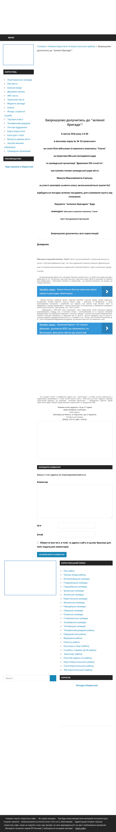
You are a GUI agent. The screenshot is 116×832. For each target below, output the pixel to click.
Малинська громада (74, 602)
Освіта (10, 107)
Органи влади (14, 87)
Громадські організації (18, 151)
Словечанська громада (76, 618)
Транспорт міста (15, 99)
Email (40, 534)
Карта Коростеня (16, 131)
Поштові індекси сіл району (78, 657)
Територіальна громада (19, 79)
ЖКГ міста (12, 95)
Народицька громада (75, 606)
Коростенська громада (75, 598)
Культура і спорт (15, 135)
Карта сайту (80, 828)
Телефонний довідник (18, 123)
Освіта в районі (71, 642)
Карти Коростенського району (79, 661)
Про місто (12, 83)
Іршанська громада (74, 590)
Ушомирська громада (75, 622)
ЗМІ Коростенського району (78, 669)
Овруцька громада (73, 610)
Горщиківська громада (75, 586)
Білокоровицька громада (77, 578)
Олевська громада (73, 614)
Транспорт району (73, 654)
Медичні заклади (16, 103)
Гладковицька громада (75, 582)
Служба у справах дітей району (80, 650)
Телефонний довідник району (79, 630)
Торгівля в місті (15, 119)
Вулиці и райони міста (18, 139)
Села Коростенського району (79, 665)
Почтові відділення (17, 127)
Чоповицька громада (74, 626)
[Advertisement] (58, 24)
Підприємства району (75, 634)
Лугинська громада (73, 594)
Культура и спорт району (76, 646)
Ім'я (39, 525)
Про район (69, 570)
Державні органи (16, 91)
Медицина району (73, 638)
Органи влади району (75, 574)
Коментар (42, 482)
